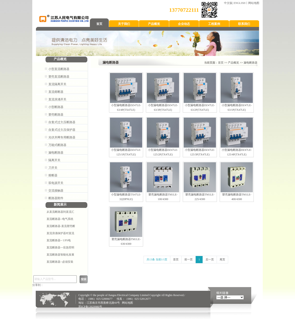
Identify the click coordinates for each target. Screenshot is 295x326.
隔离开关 (54, 160)
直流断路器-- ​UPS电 (59, 240)
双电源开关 (55, 183)
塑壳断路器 (55, 114)
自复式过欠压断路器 (61, 122)
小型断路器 (55, 107)
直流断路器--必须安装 (60, 261)
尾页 (222, 259)
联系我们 (244, 24)
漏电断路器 (55, 152)
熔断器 (52, 175)
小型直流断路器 (58, 69)
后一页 (210, 259)
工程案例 (214, 24)
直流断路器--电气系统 (60, 219)
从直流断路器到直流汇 (60, 211)
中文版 (228, 3)
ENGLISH (239, 3)
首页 (99, 24)
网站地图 (253, 3)
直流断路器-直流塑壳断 (61, 226)
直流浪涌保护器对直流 (60, 233)
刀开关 (52, 167)
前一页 (188, 259)
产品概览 (154, 24)
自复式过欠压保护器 (61, 129)
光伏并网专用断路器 (61, 137)
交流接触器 (55, 190)
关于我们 (124, 24)
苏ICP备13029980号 (90, 306)
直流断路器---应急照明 (60, 247)
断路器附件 (55, 198)
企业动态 (184, 24)
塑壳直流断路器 (58, 76)
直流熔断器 (55, 91)
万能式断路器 (57, 145)
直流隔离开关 (57, 84)
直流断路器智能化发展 (60, 254)
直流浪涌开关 (57, 99)
